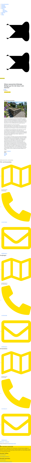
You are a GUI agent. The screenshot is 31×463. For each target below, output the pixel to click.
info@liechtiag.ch (4, 253)
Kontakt (2, 14)
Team (4, 9)
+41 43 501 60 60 (4, 315)
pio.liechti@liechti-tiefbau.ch (4, 456)
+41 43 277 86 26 (4, 222)
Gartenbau (3, 5)
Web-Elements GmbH (12, 443)
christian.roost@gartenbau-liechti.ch (6, 461)
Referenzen (3, 12)
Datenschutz (2, 441)
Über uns (2, 8)
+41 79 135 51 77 (4, 408)
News (2, 13)
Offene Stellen (5, 11)
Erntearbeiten (3, 7)
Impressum (7, 441)
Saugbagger (3, 6)
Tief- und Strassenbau (5, 4)
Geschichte (4, 10)
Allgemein (9, 151)
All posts (5, 154)
